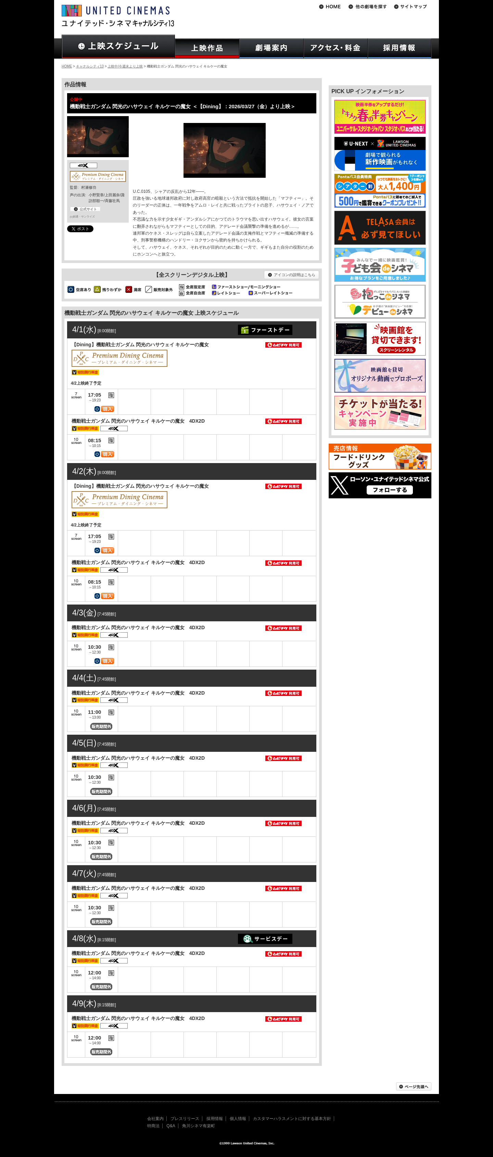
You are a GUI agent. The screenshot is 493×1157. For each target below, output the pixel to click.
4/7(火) (84, 873)
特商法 (153, 1125)
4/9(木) (84, 1003)
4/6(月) (84, 808)
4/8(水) (84, 938)
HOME (67, 66)
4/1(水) (84, 329)
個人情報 (238, 1118)
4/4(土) (84, 677)
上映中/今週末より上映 (125, 66)
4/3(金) (84, 612)
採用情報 (214, 1118)
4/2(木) (84, 471)
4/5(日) (84, 742)
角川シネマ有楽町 (198, 1125)
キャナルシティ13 (90, 66)
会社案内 (155, 1118)
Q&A (170, 1125)
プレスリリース (184, 1118)
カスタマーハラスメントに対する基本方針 (292, 1118)
